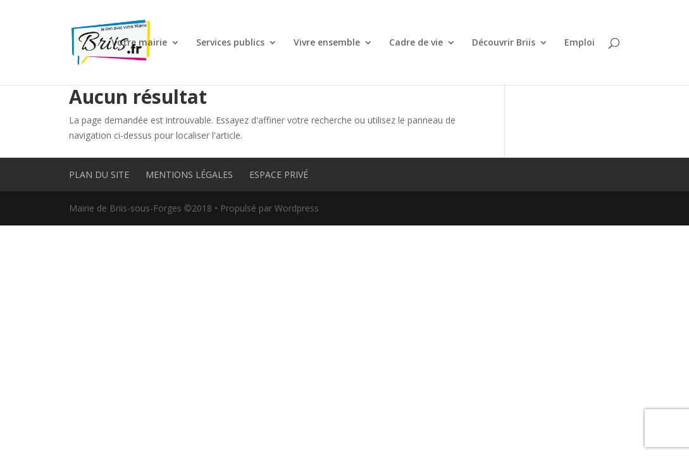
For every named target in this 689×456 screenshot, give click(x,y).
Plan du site (99, 174)
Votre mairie (139, 43)
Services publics (230, 43)
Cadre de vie (416, 43)
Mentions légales (189, 174)
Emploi (579, 43)
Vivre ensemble (327, 43)
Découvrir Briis (503, 43)
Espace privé (278, 174)
